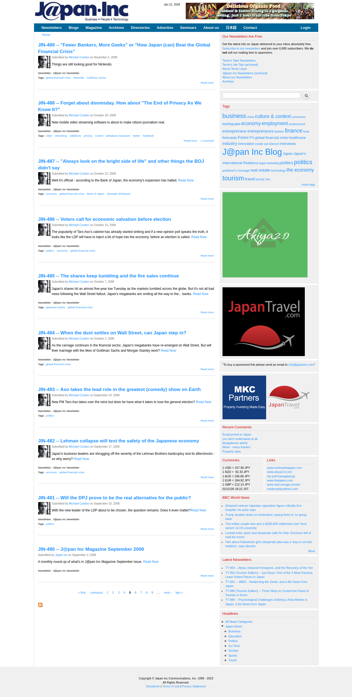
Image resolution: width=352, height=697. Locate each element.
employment (275, 123)
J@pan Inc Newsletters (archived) (245, 73)
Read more (207, 82)
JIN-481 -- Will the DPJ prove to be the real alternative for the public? (114, 497)
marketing (273, 163)
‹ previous (96, 592)
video (49, 135)
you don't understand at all (240, 438)
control (99, 135)
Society (233, 650)
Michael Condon (79, 57)
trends (260, 179)
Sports (232, 655)
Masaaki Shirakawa (118, 193)
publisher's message (236, 170)
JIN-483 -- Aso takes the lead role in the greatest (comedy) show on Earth (119, 389)
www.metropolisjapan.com (284, 467)
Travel (232, 660)
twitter (136, 135)
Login (306, 28)
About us (211, 28)
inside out (261, 143)
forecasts (230, 138)
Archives (116, 28)
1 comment (207, 140)
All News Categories (238, 621)
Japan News (233, 626)
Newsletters (51, 28)
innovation (246, 144)
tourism (233, 178)
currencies (299, 117)
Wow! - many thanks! (236, 447)
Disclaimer (153, 686)
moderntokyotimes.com (282, 489)
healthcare (297, 138)
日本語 (231, 28)
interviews (288, 144)
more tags (308, 184)
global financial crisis (58, 77)
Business (234, 631)
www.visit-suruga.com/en (283, 484)
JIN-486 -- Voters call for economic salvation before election (104, 219)
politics (50, 250)
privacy (88, 135)
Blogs (74, 28)
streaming (61, 135)
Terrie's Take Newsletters (239, 60)
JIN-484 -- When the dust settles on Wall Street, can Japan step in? (112, 332)
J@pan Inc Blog (252, 152)
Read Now (186, 180)
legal (262, 163)
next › (168, 592)
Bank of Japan (95, 193)
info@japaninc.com (301, 364)
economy (51, 193)
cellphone (75, 135)
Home (46, 34)
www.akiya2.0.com (279, 471)
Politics (233, 641)
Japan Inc (61, 555)
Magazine (94, 28)
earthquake (232, 124)
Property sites (232, 451)
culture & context (273, 116)
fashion (279, 131)
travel (250, 179)
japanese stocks (55, 307)
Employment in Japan (237, 434)
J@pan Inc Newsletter (66, 73)
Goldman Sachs (96, 77)
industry (230, 143)
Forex (243, 137)
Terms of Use (171, 686)
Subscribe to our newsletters (241, 48)
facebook (148, 135)
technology (278, 170)
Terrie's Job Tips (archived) (240, 64)
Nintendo (78, 77)
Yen (267, 179)
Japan (288, 153)
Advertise (165, 28)
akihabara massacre (118, 135)
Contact (250, 28)
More (311, 551)
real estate (260, 170)
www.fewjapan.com (280, 480)
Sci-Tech (234, 646)
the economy (300, 170)
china (250, 117)
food (306, 131)
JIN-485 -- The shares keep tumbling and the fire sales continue (108, 276)
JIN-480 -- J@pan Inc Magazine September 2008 (91, 549)
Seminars (188, 28)
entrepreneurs (260, 131)
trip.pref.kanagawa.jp (281, 476)
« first (81, 592)
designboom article (235, 443)
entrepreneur (235, 131)
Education (235, 636)
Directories (140, 28)
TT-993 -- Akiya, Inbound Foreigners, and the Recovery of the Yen (269, 567)
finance (293, 131)
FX (251, 138)
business (234, 115)
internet (274, 143)
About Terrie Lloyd (235, 68)
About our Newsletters (237, 77)
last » (179, 592)
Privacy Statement (194, 686)
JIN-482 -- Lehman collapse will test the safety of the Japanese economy (118, 440)
